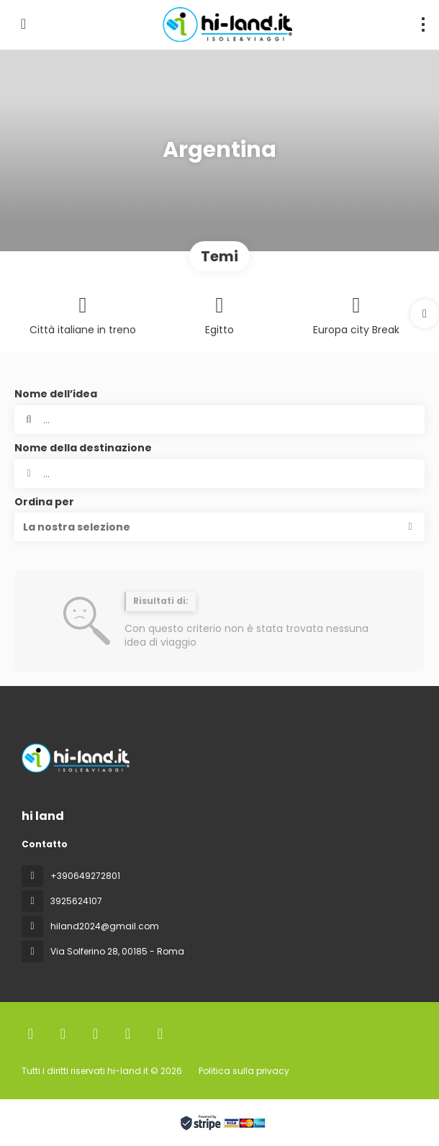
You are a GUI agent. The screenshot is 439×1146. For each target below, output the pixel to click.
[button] (424, 313)
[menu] (423, 24)
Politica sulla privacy (244, 1071)
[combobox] (219, 473)
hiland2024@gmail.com (104, 926)
